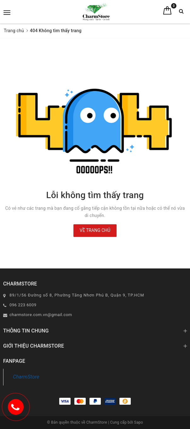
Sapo (138, 422)
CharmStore (26, 377)
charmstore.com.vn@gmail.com (40, 314)
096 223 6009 (23, 305)
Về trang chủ (95, 230)
